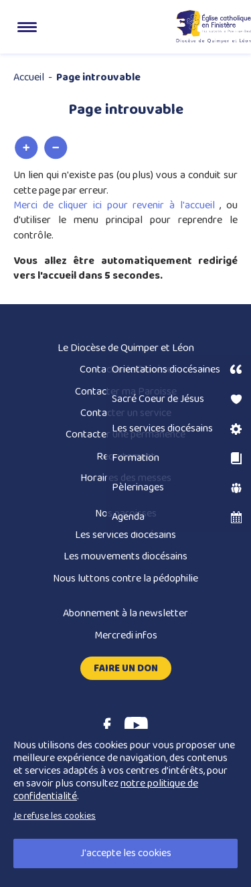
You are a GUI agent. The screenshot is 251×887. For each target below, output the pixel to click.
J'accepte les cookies (125, 853)
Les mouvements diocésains (125, 556)
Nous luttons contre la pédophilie (125, 578)
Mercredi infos (125, 635)
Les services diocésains (125, 535)
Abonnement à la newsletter (125, 613)
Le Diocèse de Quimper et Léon (126, 348)
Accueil (28, 77)
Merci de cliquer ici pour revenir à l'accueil (116, 205)
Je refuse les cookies (54, 816)
